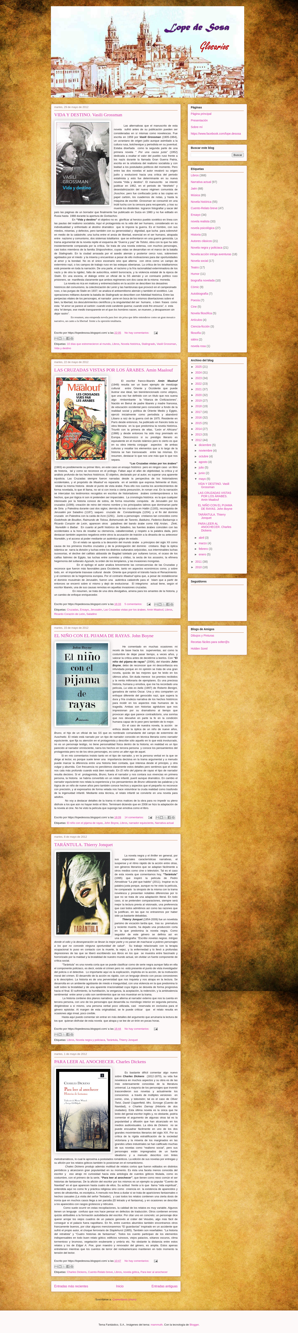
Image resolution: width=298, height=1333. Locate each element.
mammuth (157, 1324)
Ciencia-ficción (200, 326)
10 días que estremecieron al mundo (89, 343)
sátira (194, 339)
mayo (203, 478)
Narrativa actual (164, 822)
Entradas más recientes (71, 1286)
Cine (194, 306)
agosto (203, 462)
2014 (199, 428)
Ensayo (84, 609)
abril (202, 537)
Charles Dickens (77, 1272)
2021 (199, 389)
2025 (199, 366)
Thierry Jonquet (128, 1039)
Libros (115, 343)
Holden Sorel (199, 648)
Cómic (195, 287)
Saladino (91, 614)
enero (203, 554)
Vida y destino (62, 348)
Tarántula (112, 1039)
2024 (199, 372)
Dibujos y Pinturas (202, 635)
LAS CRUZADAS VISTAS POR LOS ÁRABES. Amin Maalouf (113, 369)
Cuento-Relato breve (100, 1272)
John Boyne (111, 822)
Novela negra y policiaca (90, 1039)
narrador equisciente (141, 822)
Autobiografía (199, 293)
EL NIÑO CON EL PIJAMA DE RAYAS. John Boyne (104, 635)
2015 (199, 423)
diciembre (205, 445)
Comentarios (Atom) (124, 1299)
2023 (199, 378)
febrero (204, 548)
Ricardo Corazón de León (69, 614)
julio (202, 467)
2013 (199, 434)
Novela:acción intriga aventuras (211, 254)
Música (195, 195)
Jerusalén (96, 609)
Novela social (199, 260)
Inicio (120, 1286)
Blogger (194, 1324)
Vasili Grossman (166, 343)
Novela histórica (130, 343)
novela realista (200, 221)
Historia (196, 234)
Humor (195, 273)
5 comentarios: (134, 604)
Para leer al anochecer (154, 1272)
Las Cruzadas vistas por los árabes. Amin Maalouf (133, 609)
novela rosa (198, 346)
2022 (199, 383)
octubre (204, 456)
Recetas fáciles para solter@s (210, 642)
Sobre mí (197, 127)
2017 (199, 412)
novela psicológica (202, 228)
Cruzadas (72, 609)
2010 (199, 567)
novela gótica (131, 1272)
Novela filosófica (201, 313)
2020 (199, 395)
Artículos (196, 319)
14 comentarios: (134, 817)
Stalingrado (148, 343)
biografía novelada (203, 280)
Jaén (194, 188)
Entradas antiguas (164, 1286)
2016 (199, 417)
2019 (199, 400)
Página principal (201, 113)
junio (202, 473)
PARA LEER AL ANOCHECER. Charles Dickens (100, 1061)
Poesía (195, 300)
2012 (199, 440)
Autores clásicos (201, 241)
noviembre (206, 450)
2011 (199, 561)
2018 (199, 406)
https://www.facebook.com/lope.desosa (216, 133)
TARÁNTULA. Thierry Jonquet (83, 844)
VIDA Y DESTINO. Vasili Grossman (88, 114)
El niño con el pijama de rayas (85, 822)
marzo (203, 543)
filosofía (196, 332)
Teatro (195, 267)
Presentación (199, 120)
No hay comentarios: (137, 332)
